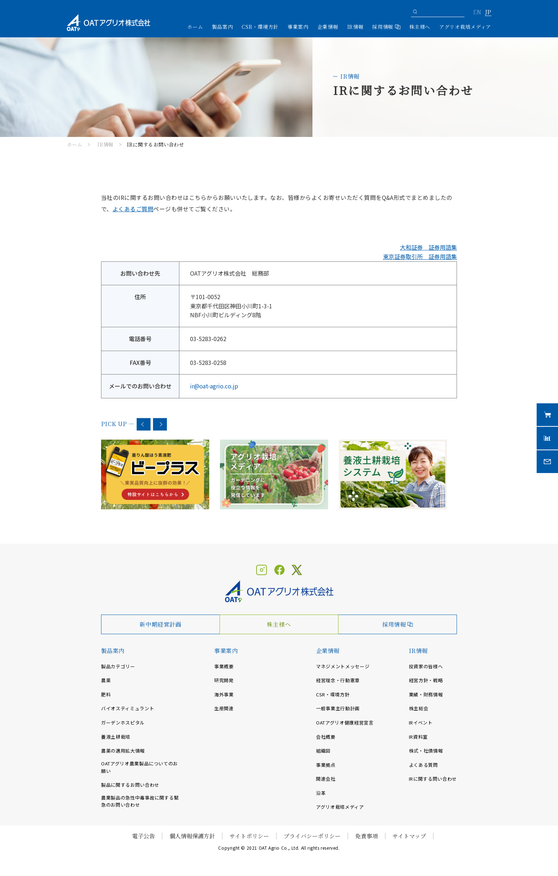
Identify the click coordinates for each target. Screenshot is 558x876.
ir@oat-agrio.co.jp (214, 386)
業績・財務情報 (426, 694)
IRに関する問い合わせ (433, 778)
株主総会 (418, 708)
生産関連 (224, 708)
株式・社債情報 (426, 750)
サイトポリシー (249, 836)
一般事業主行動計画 (338, 708)
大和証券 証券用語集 (428, 247)
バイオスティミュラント (127, 708)
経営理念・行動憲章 (338, 680)
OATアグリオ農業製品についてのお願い (139, 767)
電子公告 (143, 836)
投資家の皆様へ (426, 666)
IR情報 (106, 144)
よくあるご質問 (132, 209)
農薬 (106, 680)
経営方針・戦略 (426, 680)
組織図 (323, 750)
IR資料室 (418, 736)
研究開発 (224, 680)
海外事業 (224, 694)
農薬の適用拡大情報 (123, 750)
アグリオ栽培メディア (465, 26)
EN (477, 12)
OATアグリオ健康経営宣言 (344, 722)
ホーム (195, 26)
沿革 (321, 793)
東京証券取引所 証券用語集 (420, 256)
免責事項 (366, 836)
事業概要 (224, 666)
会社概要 (326, 736)
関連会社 (326, 778)
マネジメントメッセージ (342, 666)
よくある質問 (423, 764)
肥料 (106, 694)
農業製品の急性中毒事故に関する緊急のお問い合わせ (140, 801)
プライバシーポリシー (312, 836)
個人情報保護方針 (192, 836)
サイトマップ (409, 836)
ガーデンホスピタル (123, 722)
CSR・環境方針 (260, 26)
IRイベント (421, 722)
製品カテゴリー (118, 666)
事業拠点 (326, 764)
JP (488, 12)
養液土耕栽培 (115, 736)
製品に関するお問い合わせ (130, 784)
